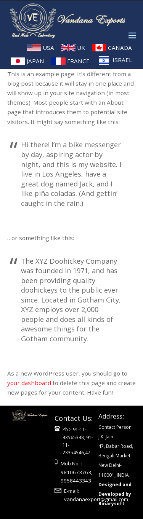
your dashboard (29, 383)
